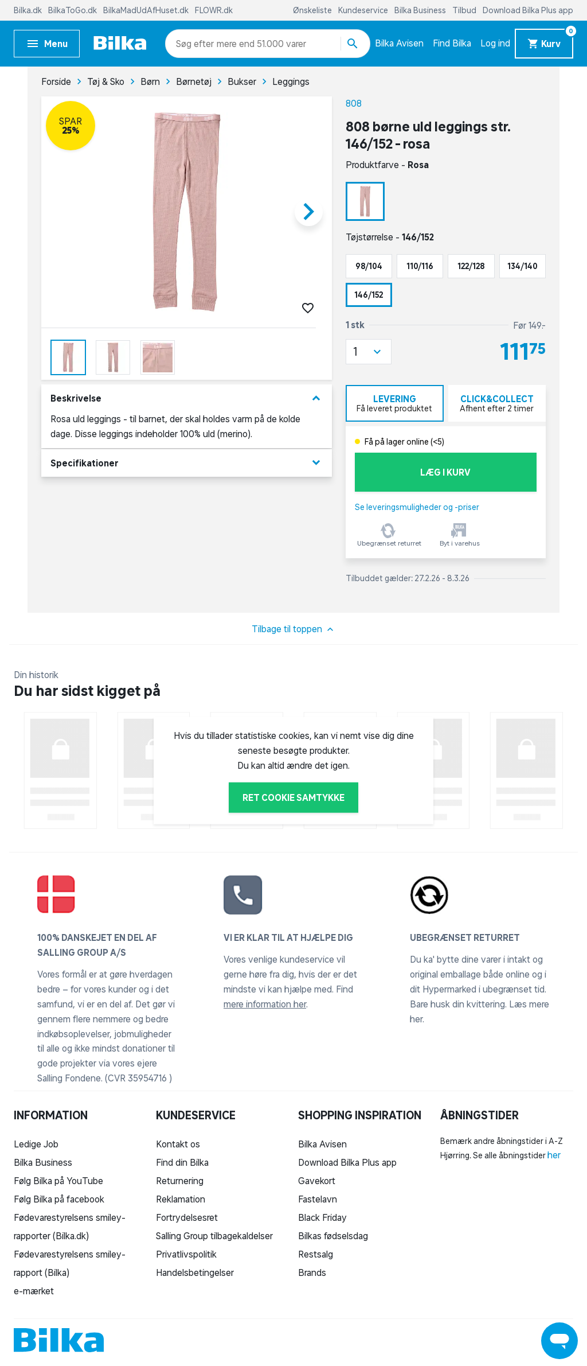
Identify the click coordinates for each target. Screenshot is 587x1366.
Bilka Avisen (399, 43)
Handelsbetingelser (195, 1272)
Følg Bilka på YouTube (58, 1181)
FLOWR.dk (214, 10)
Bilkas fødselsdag (333, 1236)
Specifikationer (186, 463)
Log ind (495, 43)
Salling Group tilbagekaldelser (214, 1236)
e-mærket (34, 1291)
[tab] (395, 403)
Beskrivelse (186, 398)
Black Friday (322, 1217)
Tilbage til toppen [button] (294, 629)
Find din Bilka (182, 1162)
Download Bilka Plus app (528, 10)
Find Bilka (452, 43)
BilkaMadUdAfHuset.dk (146, 10)
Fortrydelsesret (187, 1217)
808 (354, 103)
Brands (312, 1272)
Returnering (180, 1181)
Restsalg (315, 1254)
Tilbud (465, 10)
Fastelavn (317, 1199)
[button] (368, 352)
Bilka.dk (29, 10)
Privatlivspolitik (186, 1254)
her (554, 1155)
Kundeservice (364, 10)
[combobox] (196, 43)
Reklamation (180, 1199)
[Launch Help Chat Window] (559, 1340)
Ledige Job (36, 1144)
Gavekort (316, 1181)
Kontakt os (178, 1144)
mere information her (265, 1004)
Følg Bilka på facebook (59, 1199)
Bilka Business (421, 10)
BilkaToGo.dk (73, 10)
